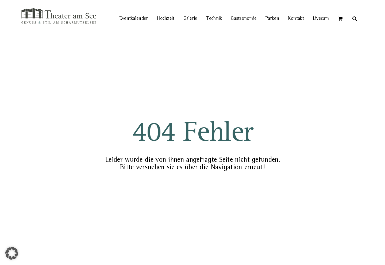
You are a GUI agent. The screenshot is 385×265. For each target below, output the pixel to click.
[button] (355, 12)
